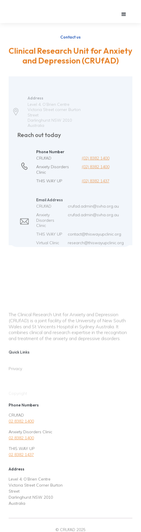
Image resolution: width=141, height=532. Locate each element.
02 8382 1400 (21, 423)
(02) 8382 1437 (95, 183)
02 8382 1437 (21, 456)
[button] (123, 14)
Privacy (15, 375)
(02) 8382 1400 (95, 161)
